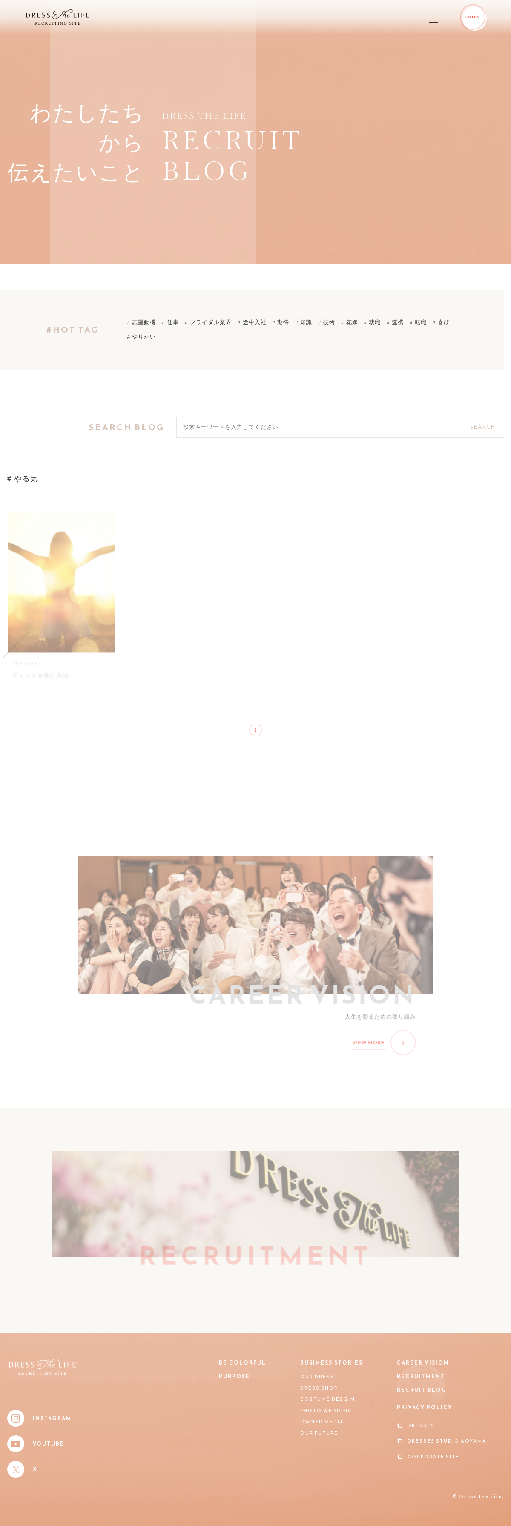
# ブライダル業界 (208, 322)
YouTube (35, 1443)
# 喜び (441, 322)
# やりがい (141, 336)
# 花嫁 (349, 322)
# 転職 (418, 322)
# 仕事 (170, 322)
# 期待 (281, 322)
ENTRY (472, 17)
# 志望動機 (141, 322)
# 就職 (372, 322)
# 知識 (303, 322)
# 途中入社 (252, 322)
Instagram (39, 1418)
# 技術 (326, 322)
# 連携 (395, 322)
